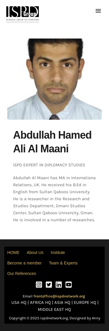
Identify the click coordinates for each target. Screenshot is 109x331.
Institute (58, 252)
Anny (96, 318)
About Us (35, 252)
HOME (13, 252)
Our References (21, 273)
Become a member (24, 263)
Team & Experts (63, 263)
